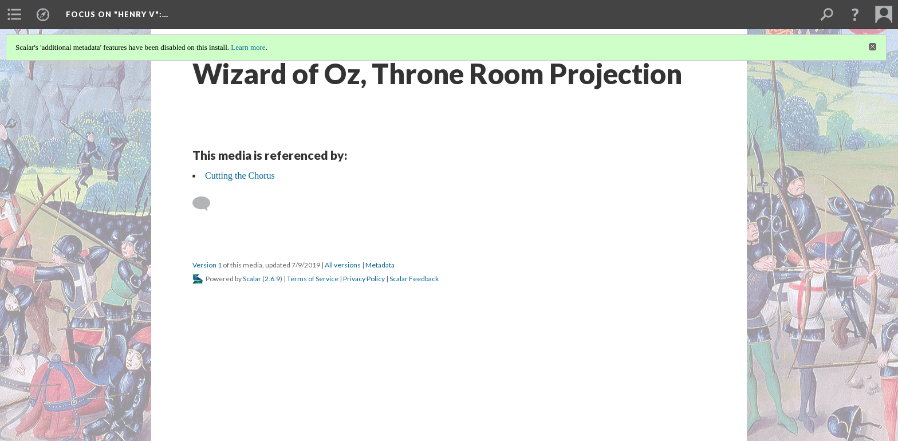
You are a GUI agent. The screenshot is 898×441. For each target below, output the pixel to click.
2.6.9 (272, 278)
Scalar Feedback (414, 278)
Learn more (248, 47)
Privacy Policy (364, 278)
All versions (343, 265)
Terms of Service (312, 278)
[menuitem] (14, 14)
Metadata (380, 265)
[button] (855, 14)
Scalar (252, 278)
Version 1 (207, 265)
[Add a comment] (206, 203)
